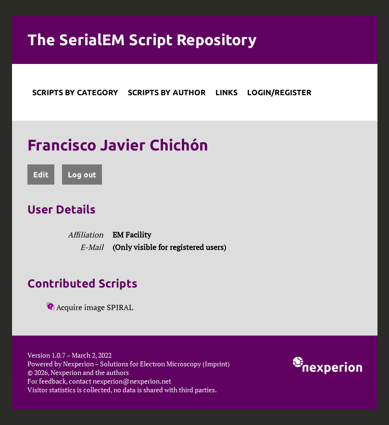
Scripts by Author (167, 92)
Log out (82, 174)
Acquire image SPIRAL (90, 307)
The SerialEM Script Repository (142, 39)
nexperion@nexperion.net (132, 381)
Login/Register (279, 92)
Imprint (216, 364)
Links (226, 92)
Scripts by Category (75, 92)
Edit (41, 174)
